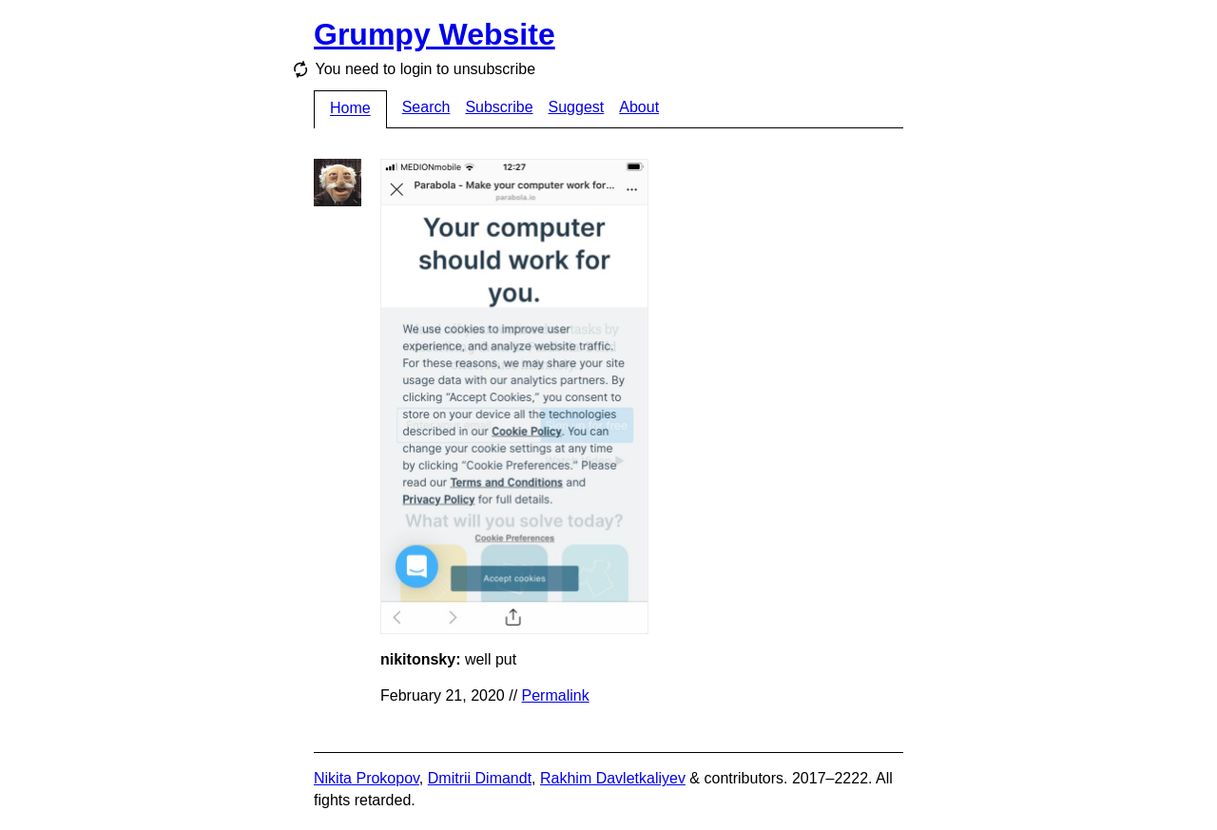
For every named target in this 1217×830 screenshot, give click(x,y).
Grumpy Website (434, 34)
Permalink (555, 695)
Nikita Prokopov (366, 778)
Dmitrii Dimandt (479, 778)
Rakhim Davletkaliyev (613, 778)
